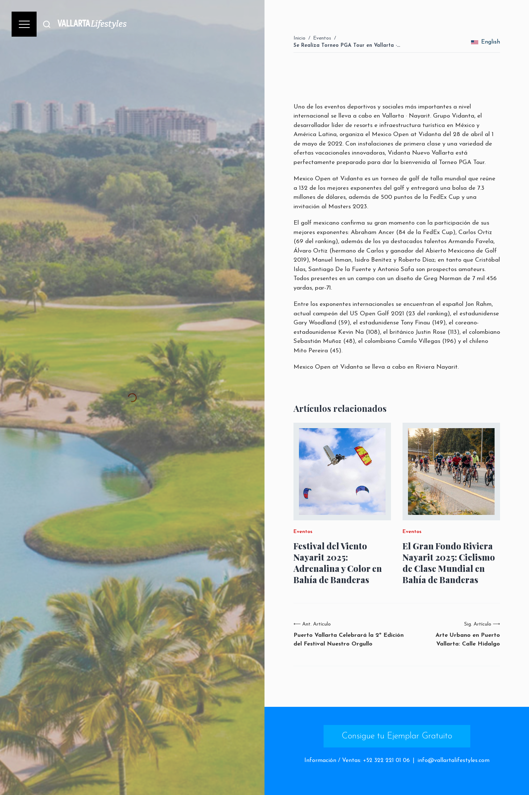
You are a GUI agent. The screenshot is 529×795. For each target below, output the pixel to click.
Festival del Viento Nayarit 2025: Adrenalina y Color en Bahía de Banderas (337, 563)
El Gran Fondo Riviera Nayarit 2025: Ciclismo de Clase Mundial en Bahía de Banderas (449, 563)
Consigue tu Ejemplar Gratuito (397, 736)
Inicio (299, 38)
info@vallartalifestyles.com (453, 760)
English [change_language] (485, 42)
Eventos (322, 38)
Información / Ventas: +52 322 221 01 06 (357, 760)
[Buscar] (46, 24)
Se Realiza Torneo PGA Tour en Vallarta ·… (346, 45)
